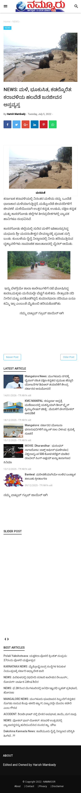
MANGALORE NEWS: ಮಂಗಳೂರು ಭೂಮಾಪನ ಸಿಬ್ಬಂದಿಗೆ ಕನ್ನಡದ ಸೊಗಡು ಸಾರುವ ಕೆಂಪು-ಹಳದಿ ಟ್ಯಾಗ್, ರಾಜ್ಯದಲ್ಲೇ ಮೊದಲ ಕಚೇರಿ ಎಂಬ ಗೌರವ (39, 703)
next (7, 639)
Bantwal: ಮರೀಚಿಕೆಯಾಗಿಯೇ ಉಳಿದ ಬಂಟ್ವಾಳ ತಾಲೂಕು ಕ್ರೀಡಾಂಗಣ (50, 476)
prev (5, 639)
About (17, 786)
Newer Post (12, 357)
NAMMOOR (49, 781)
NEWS (7, 28)
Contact (30, 786)
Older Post (68, 357)
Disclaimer (58, 786)
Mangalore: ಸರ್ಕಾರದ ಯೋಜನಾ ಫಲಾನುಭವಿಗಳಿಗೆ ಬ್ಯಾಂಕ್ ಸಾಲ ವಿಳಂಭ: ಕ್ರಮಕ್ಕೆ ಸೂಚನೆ (50, 429)
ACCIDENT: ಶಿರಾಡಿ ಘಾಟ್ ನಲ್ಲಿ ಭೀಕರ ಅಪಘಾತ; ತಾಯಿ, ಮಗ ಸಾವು (40, 714)
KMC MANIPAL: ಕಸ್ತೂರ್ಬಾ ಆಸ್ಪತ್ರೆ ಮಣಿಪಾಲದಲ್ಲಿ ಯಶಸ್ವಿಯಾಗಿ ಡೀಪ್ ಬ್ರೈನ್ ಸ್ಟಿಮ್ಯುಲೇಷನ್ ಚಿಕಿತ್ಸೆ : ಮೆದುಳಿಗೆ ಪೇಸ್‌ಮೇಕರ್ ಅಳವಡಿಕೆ (49, 407)
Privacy (43, 786)
